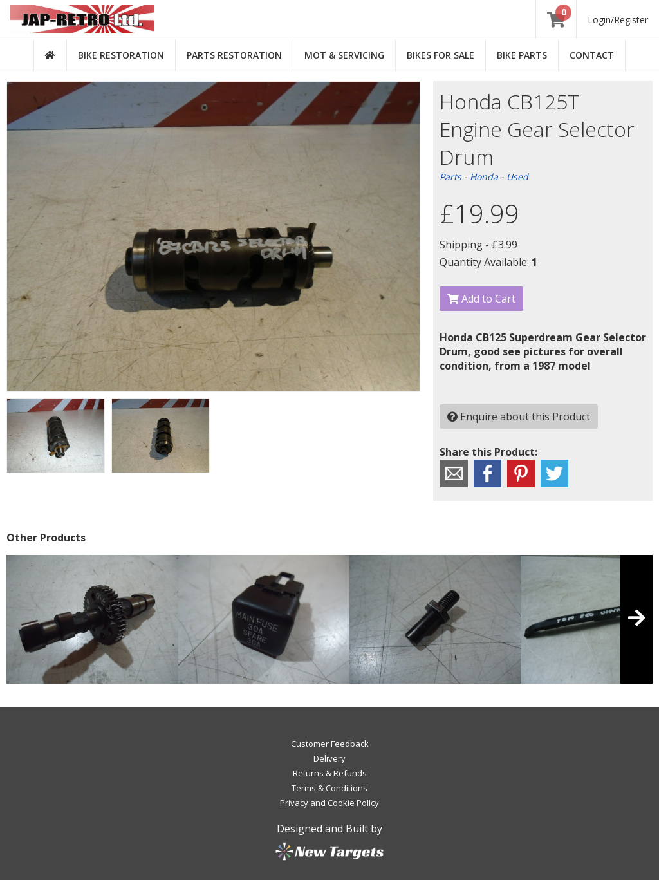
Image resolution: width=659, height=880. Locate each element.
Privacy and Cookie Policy (329, 803)
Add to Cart (481, 299)
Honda (484, 177)
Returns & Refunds (330, 773)
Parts (450, 177)
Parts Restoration (234, 55)
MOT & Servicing (344, 55)
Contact (592, 55)
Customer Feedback (330, 743)
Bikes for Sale (440, 55)
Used (517, 177)
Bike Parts (522, 55)
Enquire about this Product (518, 416)
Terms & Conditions (329, 788)
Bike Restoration (121, 55)
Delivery (329, 758)
